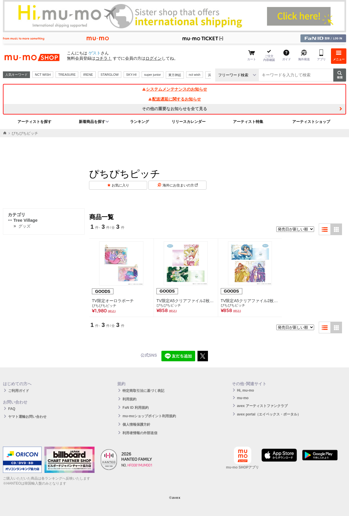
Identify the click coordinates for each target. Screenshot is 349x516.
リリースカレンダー (189, 121)
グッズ (24, 226)
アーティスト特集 (248, 121)
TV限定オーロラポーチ (113, 300)
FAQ (11, 409)
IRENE (88, 74)
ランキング (139, 121)
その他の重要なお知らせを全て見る (174, 108)
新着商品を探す (92, 121)
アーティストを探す (34, 121)
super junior (152, 74)
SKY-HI (131, 74)
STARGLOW (110, 74)
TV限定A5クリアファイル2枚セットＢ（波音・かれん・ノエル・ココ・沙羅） (250, 300)
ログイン (153, 58)
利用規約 (129, 399)
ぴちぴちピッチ (104, 306)
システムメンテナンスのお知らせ (174, 89)
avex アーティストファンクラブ (262, 406)
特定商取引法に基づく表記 (143, 391)
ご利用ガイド (18, 391)
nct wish (194, 74)
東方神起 (174, 75)
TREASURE (67, 74)
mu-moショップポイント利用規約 (149, 416)
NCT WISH (43, 74)
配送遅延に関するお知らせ (174, 99)
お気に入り (120, 185)
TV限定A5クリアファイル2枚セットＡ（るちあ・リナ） (185, 300)
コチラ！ (103, 58)
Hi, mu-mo (245, 390)
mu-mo (243, 398)
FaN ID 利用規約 (135, 408)
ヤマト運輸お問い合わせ (27, 417)
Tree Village (23, 220)
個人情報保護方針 (136, 424)
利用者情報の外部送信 (139, 433)
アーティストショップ (311, 121)
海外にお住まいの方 (180, 185)
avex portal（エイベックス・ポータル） (269, 414)
